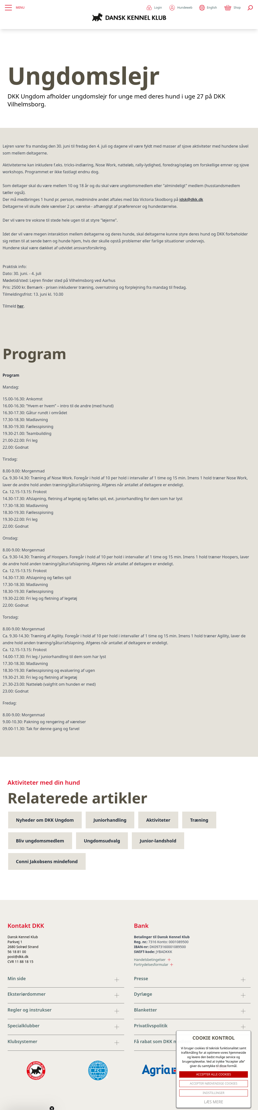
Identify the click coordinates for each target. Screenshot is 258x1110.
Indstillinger (213, 1093)
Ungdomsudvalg (102, 841)
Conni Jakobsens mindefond (47, 861)
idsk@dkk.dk (191, 199)
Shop (232, 7)
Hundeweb (180, 7)
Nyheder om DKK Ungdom (45, 820)
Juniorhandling (110, 820)
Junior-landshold (158, 841)
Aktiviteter (158, 820)
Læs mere (213, 1102)
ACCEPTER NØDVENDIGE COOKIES (214, 1083)
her (20, 306)
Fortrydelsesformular (153, 964)
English (208, 8)
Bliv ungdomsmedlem (40, 841)
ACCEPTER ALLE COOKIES (213, 1074)
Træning (199, 820)
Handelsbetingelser (152, 959)
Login (154, 7)
